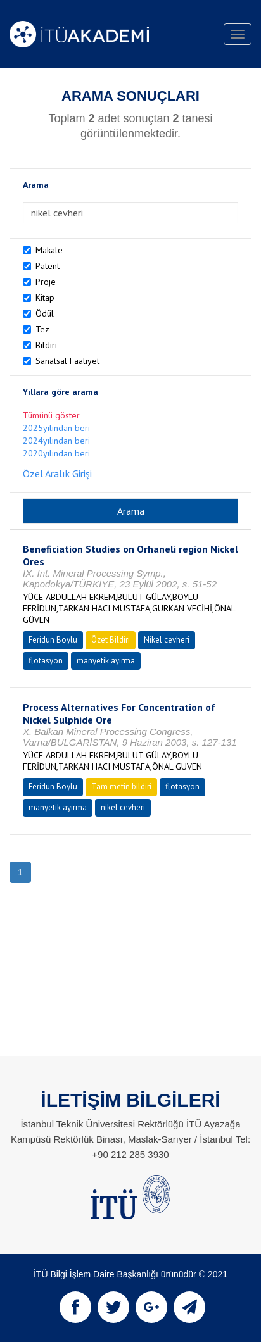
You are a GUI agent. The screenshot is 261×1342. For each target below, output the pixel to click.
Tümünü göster (51, 415)
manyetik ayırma (106, 660)
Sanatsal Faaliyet (67, 361)
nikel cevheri (123, 807)
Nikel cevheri (166, 639)
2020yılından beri (56, 453)
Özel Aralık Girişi (57, 473)
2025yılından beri (56, 428)
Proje (45, 281)
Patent (47, 266)
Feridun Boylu (53, 639)
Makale (49, 250)
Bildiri (46, 345)
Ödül (44, 313)
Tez (42, 329)
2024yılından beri (56, 440)
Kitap (44, 297)
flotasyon (46, 660)
